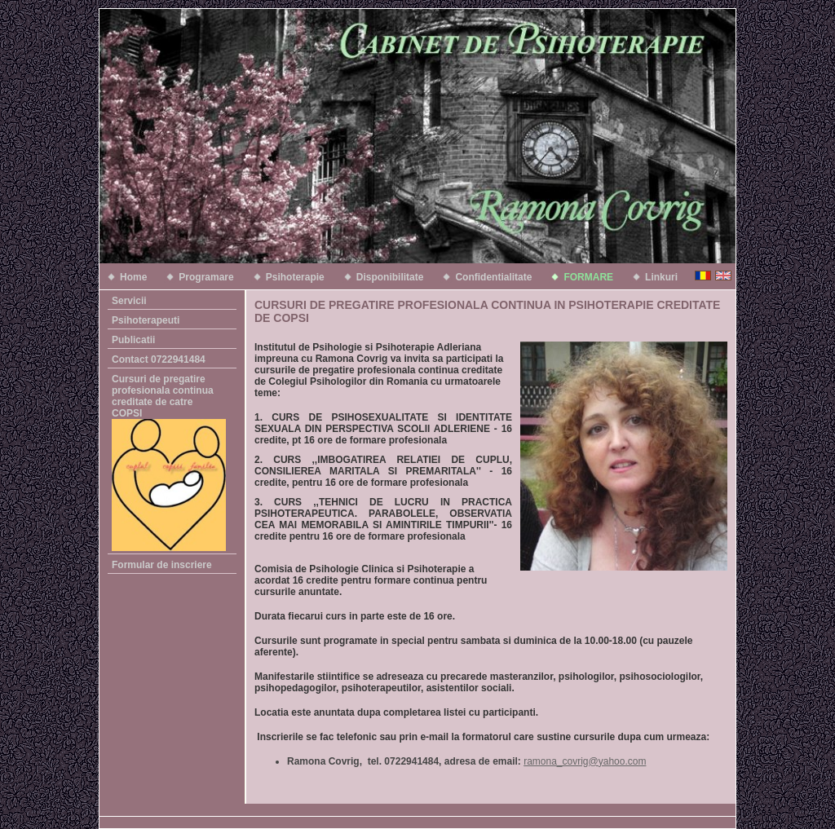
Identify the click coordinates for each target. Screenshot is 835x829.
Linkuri (661, 277)
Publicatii (133, 340)
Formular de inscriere (162, 565)
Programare (206, 277)
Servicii (129, 300)
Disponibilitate (390, 277)
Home (133, 277)
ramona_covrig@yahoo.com (585, 761)
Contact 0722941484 (158, 359)
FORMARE (588, 277)
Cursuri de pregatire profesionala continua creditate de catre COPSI (168, 462)
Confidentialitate (493, 277)
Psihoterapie (295, 277)
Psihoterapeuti (145, 320)
